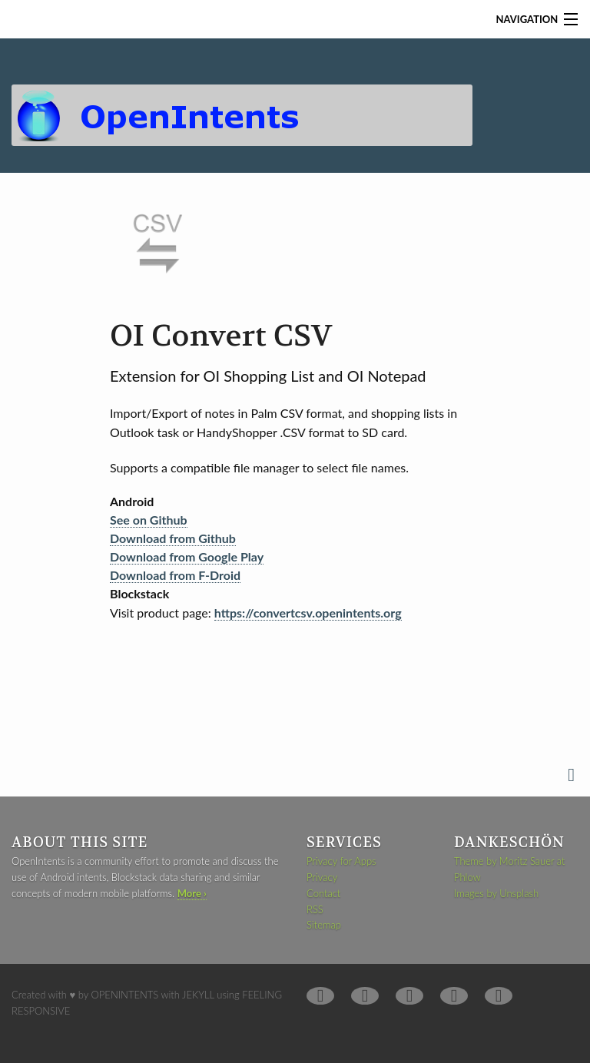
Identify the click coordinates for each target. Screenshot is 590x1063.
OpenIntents (125, 994)
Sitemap (324, 925)
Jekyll (198, 994)
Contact (323, 893)
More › (192, 893)
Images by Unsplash (496, 893)
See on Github (148, 519)
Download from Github (173, 538)
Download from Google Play (187, 556)
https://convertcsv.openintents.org (308, 612)
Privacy (322, 877)
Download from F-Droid (175, 575)
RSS (315, 909)
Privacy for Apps (341, 861)
